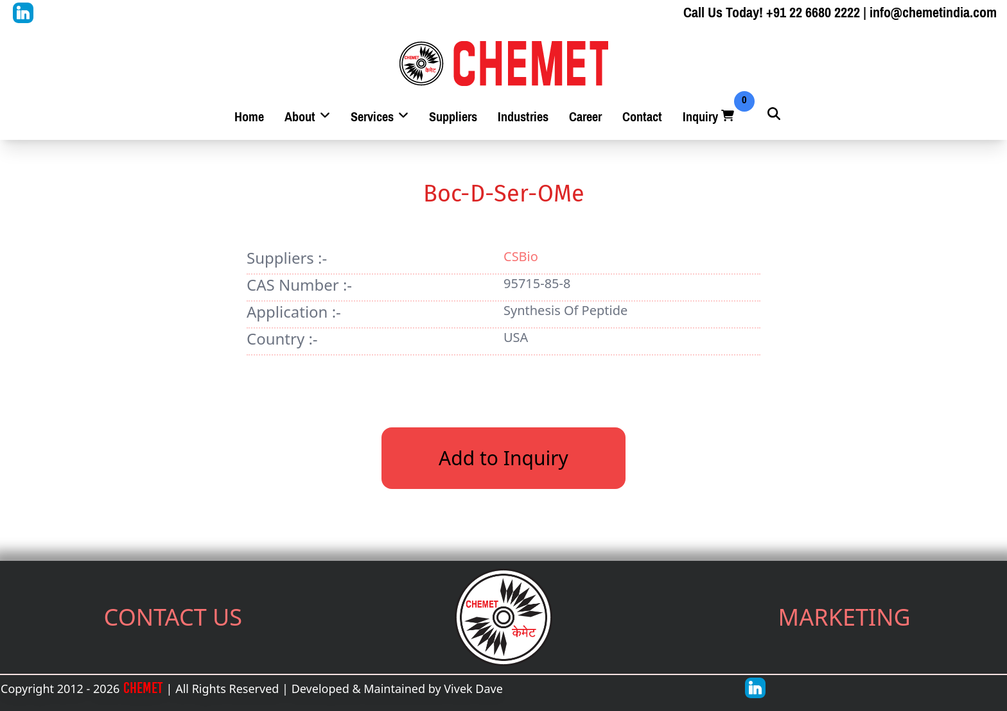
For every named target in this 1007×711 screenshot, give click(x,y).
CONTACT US (173, 617)
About (307, 117)
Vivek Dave (473, 688)
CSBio (521, 256)
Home (249, 117)
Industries (523, 117)
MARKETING (844, 617)
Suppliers (453, 117)
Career (585, 117)
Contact (642, 117)
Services (379, 117)
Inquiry (710, 117)
